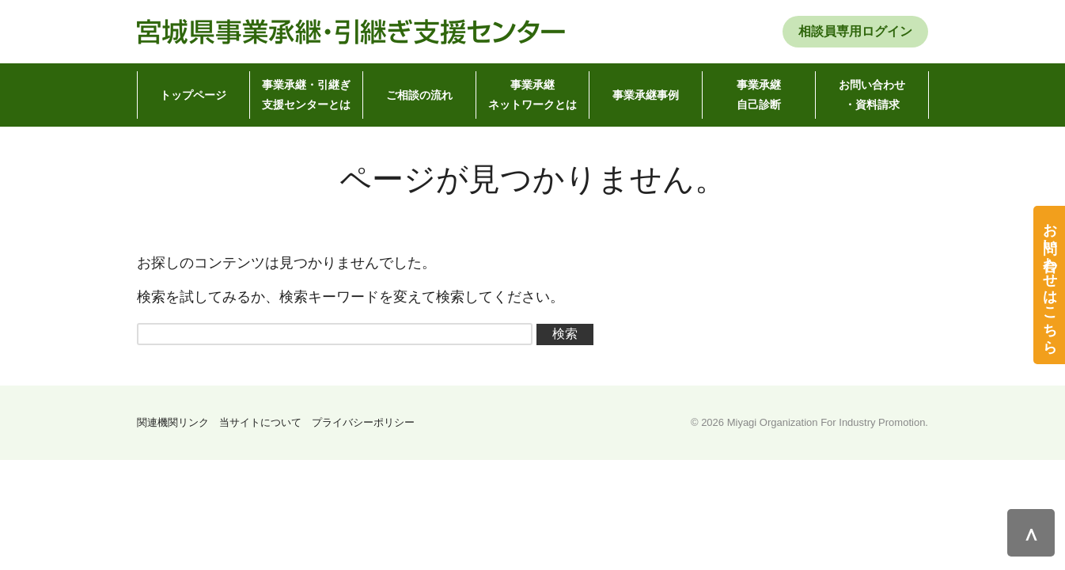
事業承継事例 (645, 95)
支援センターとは (306, 93)
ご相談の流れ (419, 95)
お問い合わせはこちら (1050, 280)
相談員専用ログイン (855, 31)
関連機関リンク (173, 422)
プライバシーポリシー (363, 422)
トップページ (193, 95)
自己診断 (759, 93)
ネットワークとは (532, 93)
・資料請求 (872, 93)
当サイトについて (260, 422)
